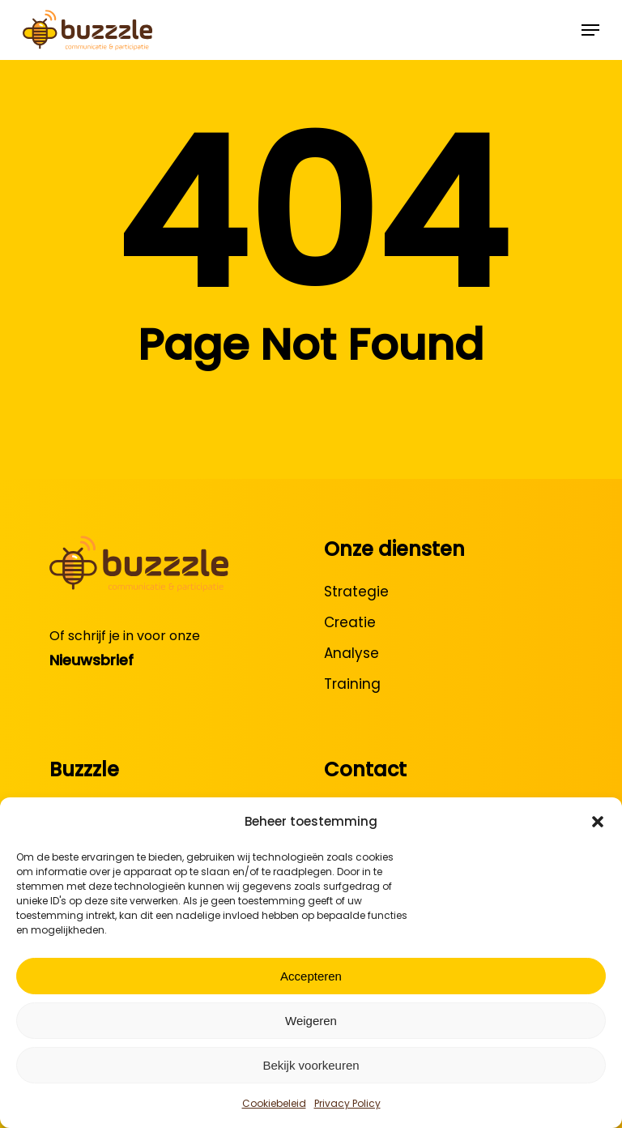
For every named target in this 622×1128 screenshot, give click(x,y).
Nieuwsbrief (91, 660)
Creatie (350, 622)
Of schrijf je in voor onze (124, 635)
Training (352, 684)
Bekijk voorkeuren (310, 1065)
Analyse (351, 653)
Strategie (356, 591)
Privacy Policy (347, 1103)
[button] (598, 822)
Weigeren (311, 1021)
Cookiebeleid (274, 1103)
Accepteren (311, 976)
